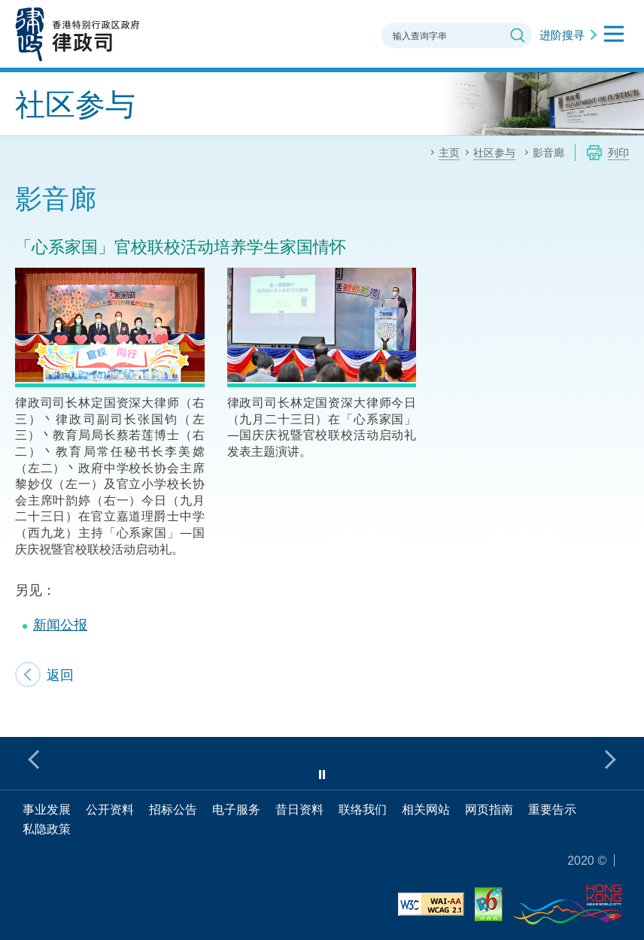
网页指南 (489, 809)
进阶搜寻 (562, 34)
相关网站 (426, 809)
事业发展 (47, 809)
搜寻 (517, 35)
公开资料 (110, 809)
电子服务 (236, 809)
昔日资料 (299, 809)
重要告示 (552, 809)
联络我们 (363, 809)
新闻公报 (60, 624)
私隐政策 (47, 828)
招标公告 (173, 809)
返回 (60, 675)
